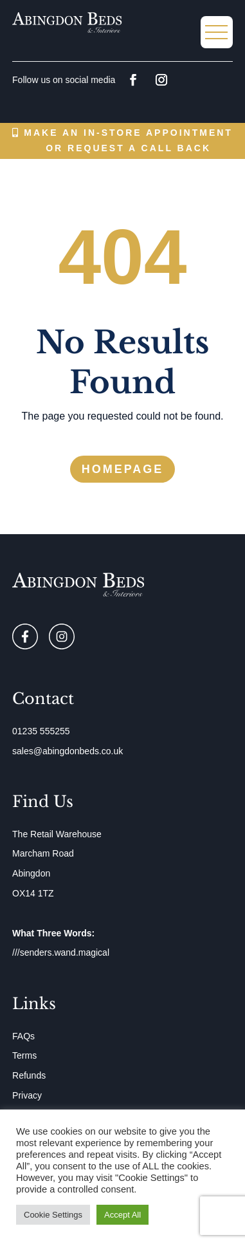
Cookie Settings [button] (53, 1215)
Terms (24, 1055)
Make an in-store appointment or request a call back (128, 140)
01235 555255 (41, 731)
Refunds (29, 1075)
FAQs (23, 1036)
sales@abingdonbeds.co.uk (67, 751)
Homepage (123, 469)
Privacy (27, 1095)
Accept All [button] (122, 1215)
